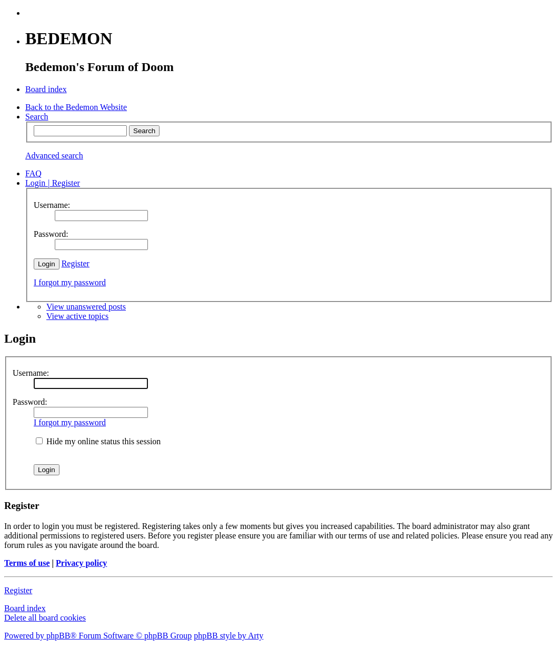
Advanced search (54, 155)
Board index (25, 608)
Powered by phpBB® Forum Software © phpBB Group (98, 635)
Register (75, 263)
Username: (31, 372)
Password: (30, 401)
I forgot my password (70, 282)
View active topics (77, 316)
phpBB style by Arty (228, 635)
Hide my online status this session (98, 441)
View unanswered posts (86, 306)
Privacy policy (81, 562)
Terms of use (27, 562)
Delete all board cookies (45, 617)
